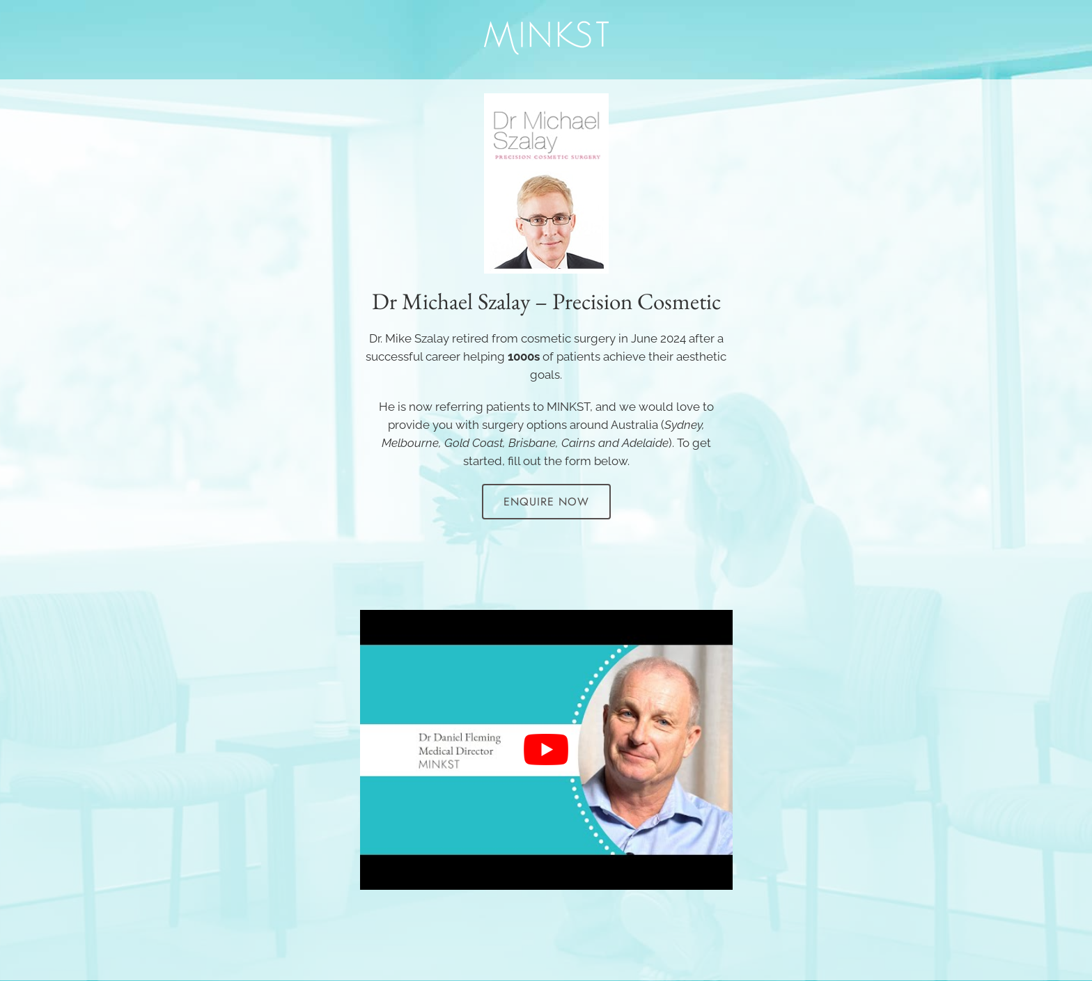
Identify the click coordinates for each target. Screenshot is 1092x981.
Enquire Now (546, 502)
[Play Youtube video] (546, 749)
